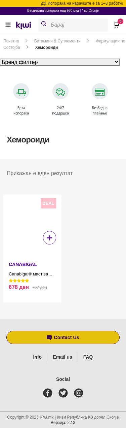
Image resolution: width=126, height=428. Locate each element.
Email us (62, 357)
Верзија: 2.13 (63, 422)
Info (37, 357)
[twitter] (64, 393)
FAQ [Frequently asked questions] (88, 357)
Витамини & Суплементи (57, 41)
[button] (8, 25)
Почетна (11, 41)
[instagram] (80, 393)
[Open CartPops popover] (116, 22)
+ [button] (49, 237)
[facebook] (49, 393)
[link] (26, 26)
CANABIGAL (23, 264)
